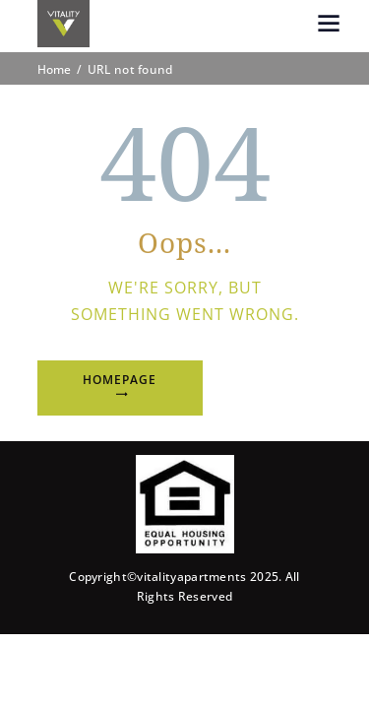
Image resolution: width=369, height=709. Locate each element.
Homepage (119, 379)
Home (54, 70)
